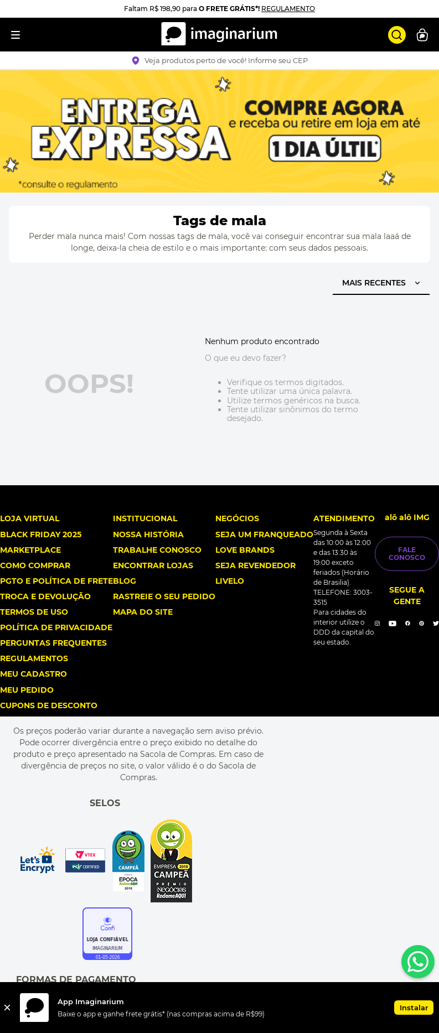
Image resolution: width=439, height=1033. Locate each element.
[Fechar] (7, 1007)
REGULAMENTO (288, 8)
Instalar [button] (414, 1007)
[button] (219, 60)
